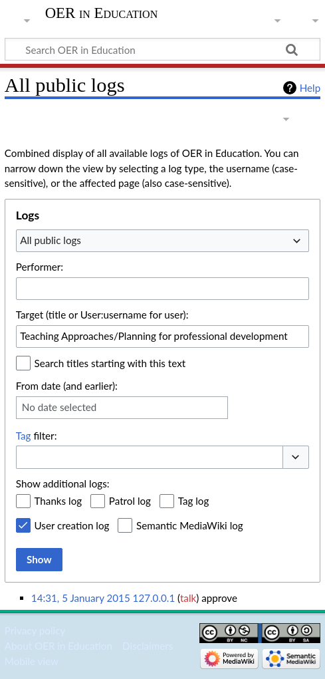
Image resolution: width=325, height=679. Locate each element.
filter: (36, 436)
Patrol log (130, 501)
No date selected (59, 407)
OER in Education (101, 13)
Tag (23, 436)
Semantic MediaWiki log (189, 525)
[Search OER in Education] (162, 49)
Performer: (39, 267)
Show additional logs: (63, 483)
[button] (295, 457)
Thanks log (58, 501)
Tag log (193, 501)
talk (188, 598)
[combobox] (162, 240)
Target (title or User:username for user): (102, 315)
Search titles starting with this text (110, 363)
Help (310, 88)
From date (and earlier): (67, 386)
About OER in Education (58, 646)
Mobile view (31, 661)
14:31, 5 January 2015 (80, 598)
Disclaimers (147, 646)
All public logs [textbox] (50, 240)
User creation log (72, 525)
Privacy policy (35, 630)
